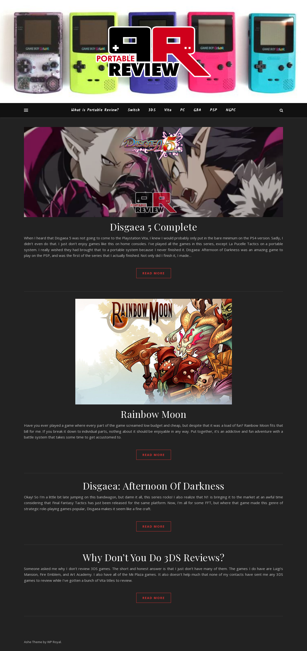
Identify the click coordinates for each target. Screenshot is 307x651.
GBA (197, 110)
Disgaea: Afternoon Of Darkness (153, 485)
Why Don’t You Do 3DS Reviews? (153, 557)
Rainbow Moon (153, 414)
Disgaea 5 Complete (153, 226)
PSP (213, 110)
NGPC (231, 110)
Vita (167, 110)
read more (153, 273)
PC (182, 110)
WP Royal (54, 642)
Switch (134, 110)
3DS (152, 110)
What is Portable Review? (95, 110)
